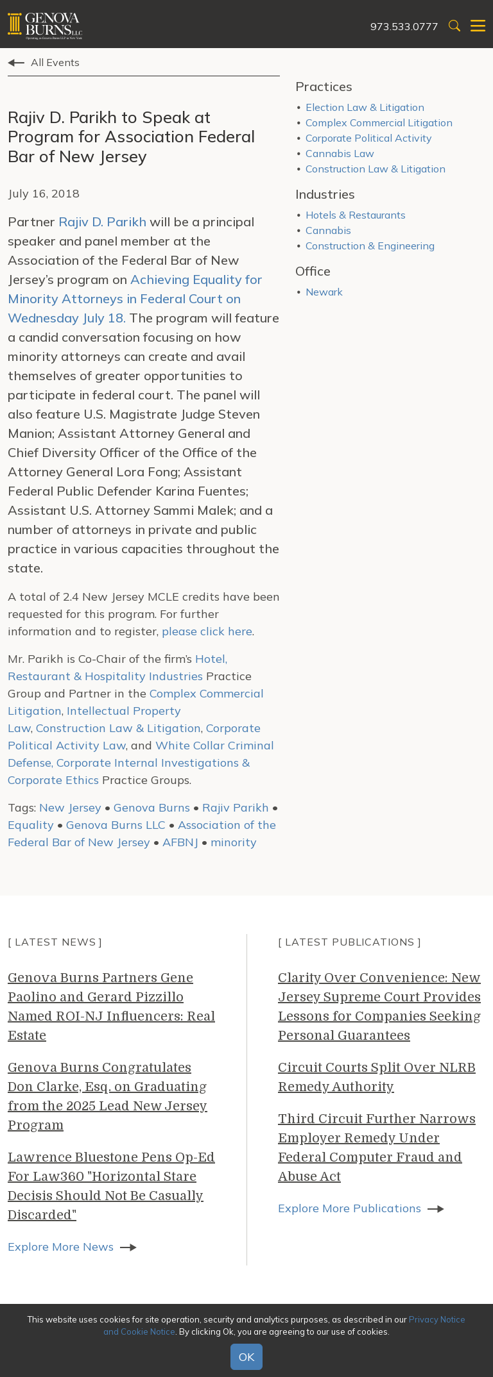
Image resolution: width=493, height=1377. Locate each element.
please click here (207, 631)
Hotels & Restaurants (356, 214)
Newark (324, 291)
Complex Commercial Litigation (379, 122)
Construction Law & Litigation (118, 728)
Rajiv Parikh (235, 807)
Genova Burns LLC (116, 824)
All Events (55, 62)
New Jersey (70, 807)
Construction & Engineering (370, 245)
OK (246, 1356)
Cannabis (328, 230)
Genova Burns (152, 807)
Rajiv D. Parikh (102, 221)
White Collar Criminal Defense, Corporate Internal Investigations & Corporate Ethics (141, 762)
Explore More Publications (349, 1208)
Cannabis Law (340, 153)
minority (234, 842)
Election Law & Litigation (365, 107)
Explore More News (61, 1246)
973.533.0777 (404, 26)
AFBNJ (180, 842)
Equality (31, 824)
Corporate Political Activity (369, 137)
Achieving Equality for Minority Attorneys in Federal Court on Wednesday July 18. (135, 298)
